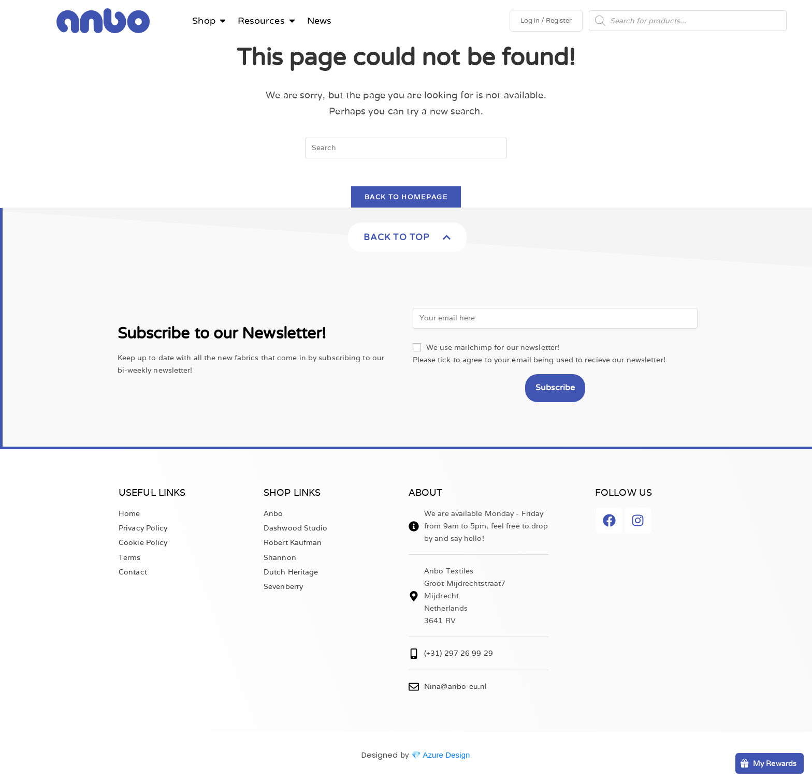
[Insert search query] (406, 148)
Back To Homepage (406, 200)
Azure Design (446, 758)
